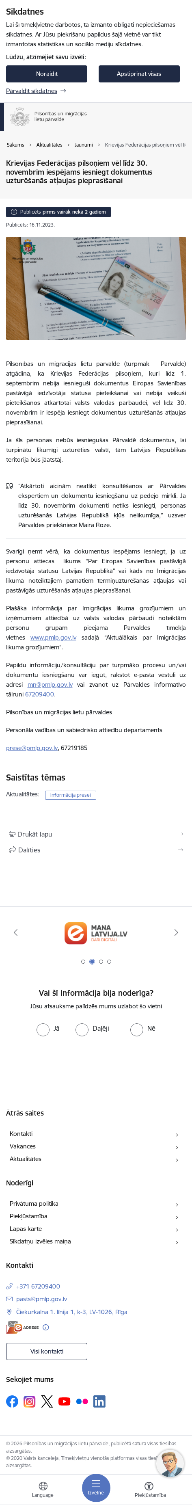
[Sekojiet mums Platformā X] (47, 1401)
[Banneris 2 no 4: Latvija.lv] (96, 932)
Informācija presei (70, 795)
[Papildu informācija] (46, 1327)
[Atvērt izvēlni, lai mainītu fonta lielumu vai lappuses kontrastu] (149, 1490)
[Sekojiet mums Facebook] (12, 1401)
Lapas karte (26, 1229)
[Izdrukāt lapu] (96, 834)
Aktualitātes (25, 1159)
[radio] (48, 1028)
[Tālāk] (177, 932)
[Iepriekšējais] (15, 932)
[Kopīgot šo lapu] (96, 850)
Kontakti (21, 1133)
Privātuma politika (34, 1203)
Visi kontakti (46, 1351)
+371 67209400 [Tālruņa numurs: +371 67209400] (38, 1286)
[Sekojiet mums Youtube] (64, 1401)
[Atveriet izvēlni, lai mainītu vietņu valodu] (43, 1490)
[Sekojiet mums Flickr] (82, 1401)
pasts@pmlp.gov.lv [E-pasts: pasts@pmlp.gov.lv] (41, 1299)
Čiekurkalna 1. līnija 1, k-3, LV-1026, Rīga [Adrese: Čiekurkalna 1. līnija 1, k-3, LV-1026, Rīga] (71, 1312)
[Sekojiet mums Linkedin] (99, 1401)
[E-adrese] (22, 1327)
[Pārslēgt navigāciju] (96, 1488)
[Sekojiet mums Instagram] (30, 1402)
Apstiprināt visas (139, 74)
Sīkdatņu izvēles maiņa (40, 1241)
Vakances (23, 1146)
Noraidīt (47, 74)
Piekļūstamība (28, 1216)
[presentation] (67, 1067)
